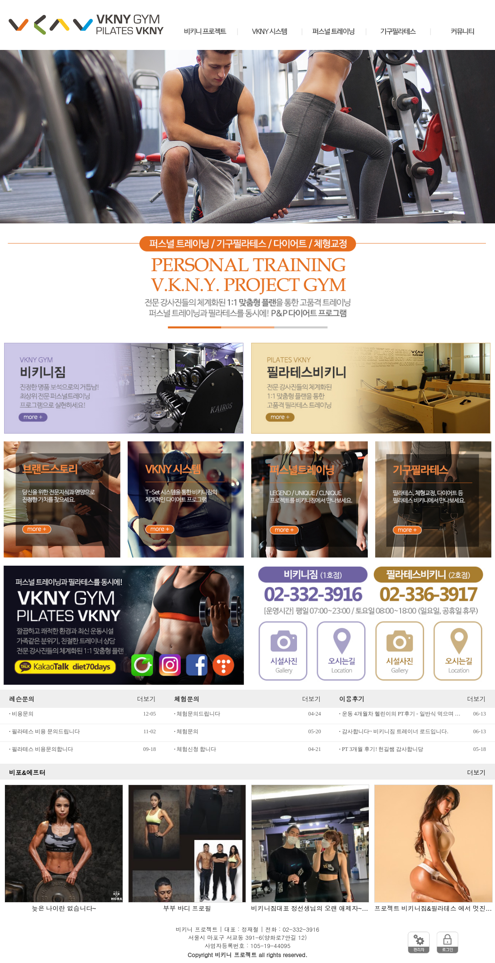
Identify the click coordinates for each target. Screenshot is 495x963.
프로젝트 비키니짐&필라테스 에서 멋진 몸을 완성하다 (433, 908)
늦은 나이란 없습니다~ (64, 908)
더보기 (146, 698)
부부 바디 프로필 (187, 908)
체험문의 (186, 698)
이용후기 (352, 698)
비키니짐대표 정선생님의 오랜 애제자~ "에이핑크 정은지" (310, 908)
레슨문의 (22, 698)
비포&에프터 (27, 772)
